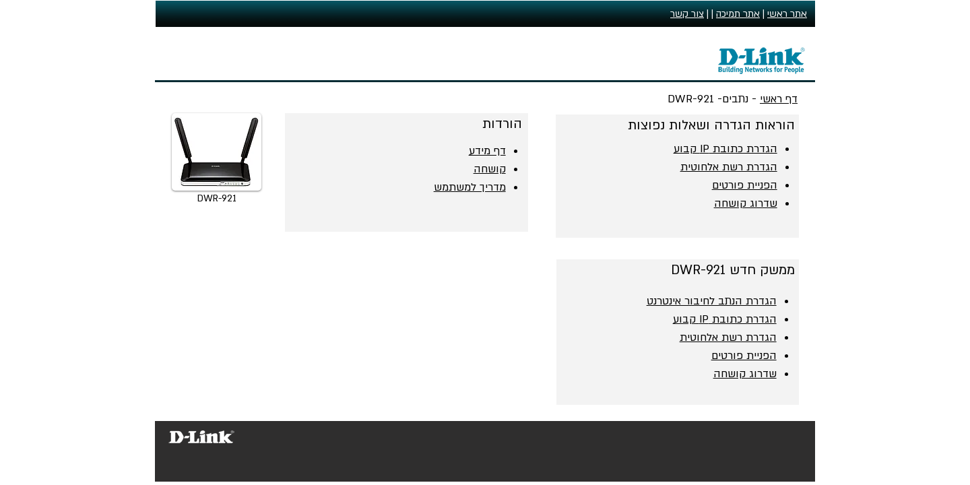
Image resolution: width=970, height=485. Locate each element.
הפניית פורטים (744, 355)
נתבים (735, 99)
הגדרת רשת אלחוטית (728, 337)
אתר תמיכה (738, 13)
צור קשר (687, 13)
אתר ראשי (787, 13)
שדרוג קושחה (745, 373)
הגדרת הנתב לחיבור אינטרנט (712, 301)
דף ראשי (779, 99)
